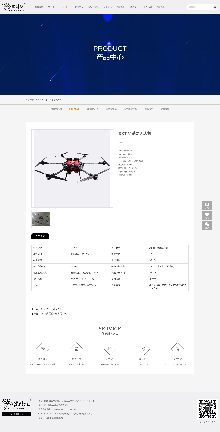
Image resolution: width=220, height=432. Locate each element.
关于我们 (52, 7)
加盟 (207, 205)
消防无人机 (56, 100)
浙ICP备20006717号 (54, 418)
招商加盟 (121, 7)
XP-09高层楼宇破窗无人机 (53, 313)
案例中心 (79, 7)
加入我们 (147, 7)
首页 (38, 100)
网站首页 (39, 7)
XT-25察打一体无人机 (51, 309)
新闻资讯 (107, 7)
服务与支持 (93, 7)
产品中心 (65, 7)
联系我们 (134, 7)
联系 (207, 215)
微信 (207, 225)
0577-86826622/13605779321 (64, 409)
